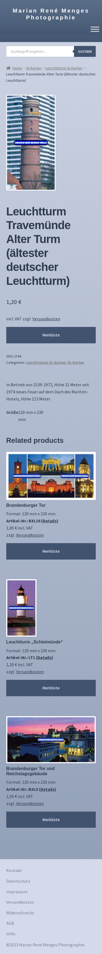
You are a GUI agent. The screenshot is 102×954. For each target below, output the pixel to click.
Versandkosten (46, 318)
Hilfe (11, 934)
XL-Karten (33, 68)
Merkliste (51, 335)
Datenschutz (18, 881)
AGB (10, 923)
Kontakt (14, 870)
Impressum (16, 891)
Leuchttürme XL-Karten (63, 68)
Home (17, 68)
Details (50, 520)
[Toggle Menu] (95, 29)
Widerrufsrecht (20, 912)
